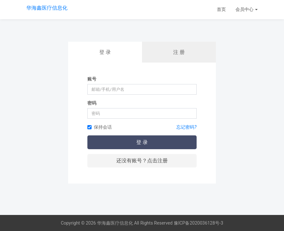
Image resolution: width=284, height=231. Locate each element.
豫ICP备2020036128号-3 (198, 223)
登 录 (105, 52)
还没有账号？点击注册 (142, 161)
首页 (221, 9)
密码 (91, 103)
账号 (91, 78)
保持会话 (99, 127)
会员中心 (246, 9)
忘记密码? (186, 127)
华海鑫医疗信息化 (46, 8)
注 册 (179, 52)
